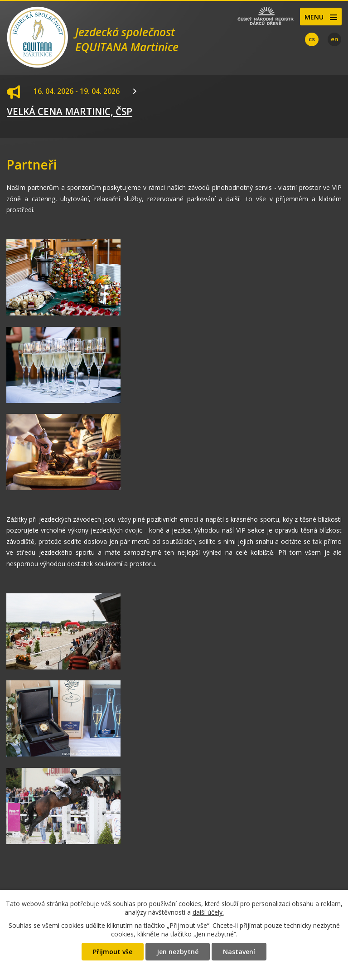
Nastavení (239, 951)
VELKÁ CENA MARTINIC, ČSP (69, 111)
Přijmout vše (112, 951)
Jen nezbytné (177, 951)
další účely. (208, 912)
